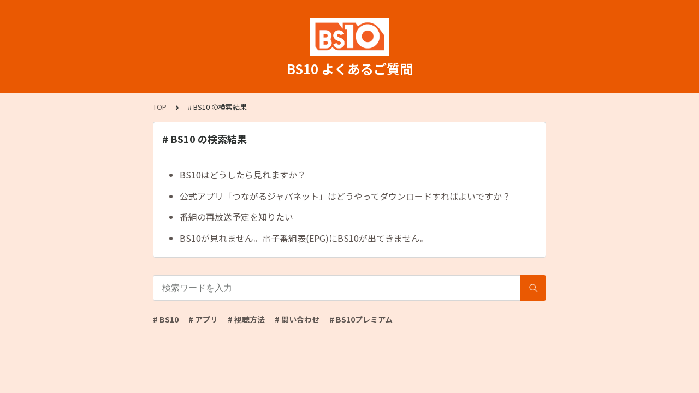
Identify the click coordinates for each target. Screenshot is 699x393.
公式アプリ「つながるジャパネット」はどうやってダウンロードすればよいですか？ (345, 196)
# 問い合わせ (297, 319)
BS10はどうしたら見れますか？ (243, 174)
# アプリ (203, 319)
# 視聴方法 (246, 319)
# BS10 (166, 319)
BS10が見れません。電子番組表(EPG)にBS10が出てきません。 (304, 238)
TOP (160, 107)
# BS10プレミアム (361, 319)
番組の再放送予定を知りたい (236, 216)
